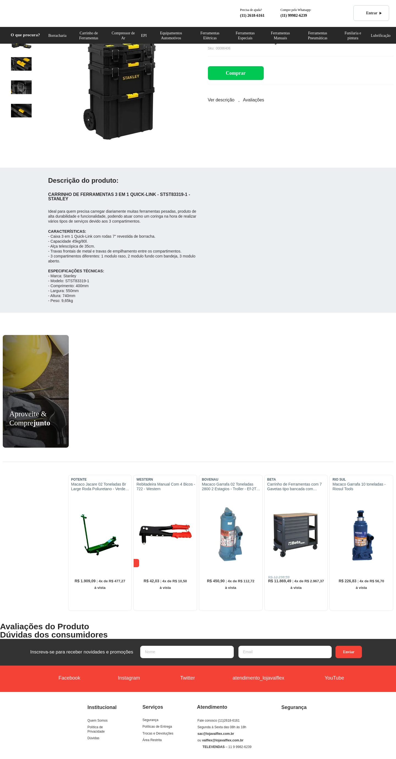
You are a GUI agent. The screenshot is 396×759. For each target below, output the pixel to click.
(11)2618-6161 (229, 720)
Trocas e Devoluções (157, 733)
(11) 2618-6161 (252, 15)
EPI (144, 36)
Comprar (236, 73)
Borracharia (57, 36)
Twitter (181, 678)
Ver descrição (221, 100)
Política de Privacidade (96, 729)
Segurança (150, 720)
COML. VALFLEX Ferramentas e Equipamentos (32, 13)
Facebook (66, 678)
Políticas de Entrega (157, 726)
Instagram (124, 678)
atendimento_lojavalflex (253, 678)
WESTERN (144, 479)
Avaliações (253, 100)
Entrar (368, 13)
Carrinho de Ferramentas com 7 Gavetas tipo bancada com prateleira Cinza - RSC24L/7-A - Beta (294, 486)
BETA (271, 479)
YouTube (328, 678)
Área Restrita (152, 740)
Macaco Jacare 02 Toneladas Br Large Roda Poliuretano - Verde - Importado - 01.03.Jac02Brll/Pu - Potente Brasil (99, 486)
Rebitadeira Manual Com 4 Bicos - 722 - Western (165, 486)
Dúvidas (93, 738)
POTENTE (79, 479)
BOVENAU (210, 479)
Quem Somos (97, 720)
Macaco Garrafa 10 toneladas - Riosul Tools (359, 486)
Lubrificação (381, 36)
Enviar (348, 652)
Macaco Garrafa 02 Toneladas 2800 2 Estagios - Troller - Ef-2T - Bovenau (230, 486)
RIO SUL (339, 479)
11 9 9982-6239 (239, 747)
